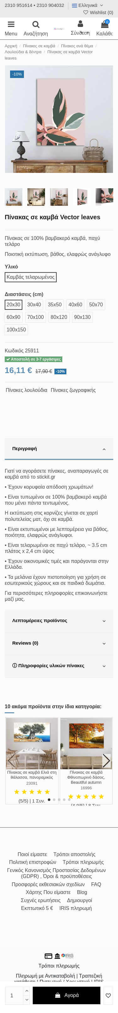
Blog (82, 892)
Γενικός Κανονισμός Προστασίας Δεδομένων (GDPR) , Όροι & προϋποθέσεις (56, 873)
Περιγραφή (59, 449)
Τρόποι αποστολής (74, 854)
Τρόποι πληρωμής (83, 862)
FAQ (96, 884)
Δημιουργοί (79, 900)
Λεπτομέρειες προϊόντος (59, 621)
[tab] (59, 449)
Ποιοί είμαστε (32, 854)
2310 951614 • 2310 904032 (34, 5)
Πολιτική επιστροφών (32, 862)
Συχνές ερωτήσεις (40, 900)
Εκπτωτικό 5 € (37, 908)
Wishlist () (97, 12)
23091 (31, 783)
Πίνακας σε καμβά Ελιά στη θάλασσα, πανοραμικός (32, 775)
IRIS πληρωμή (75, 908)
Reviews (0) (59, 643)
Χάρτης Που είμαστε (48, 892)
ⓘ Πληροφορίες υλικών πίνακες (59, 666)
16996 (86, 788)
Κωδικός (14, 350)
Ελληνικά (88, 5)
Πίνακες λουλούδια (26, 390)
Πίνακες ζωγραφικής (73, 390)
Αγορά (66, 995)
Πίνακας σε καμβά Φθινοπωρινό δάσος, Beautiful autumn (86, 777)
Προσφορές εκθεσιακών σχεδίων (48, 884)
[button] (49, 799)
